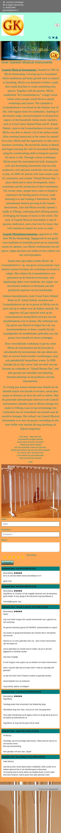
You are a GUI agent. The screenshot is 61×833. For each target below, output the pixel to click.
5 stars (23, 557)
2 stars (9, 557)
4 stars (18, 557)
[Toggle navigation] (57, 25)
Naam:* (4, 519)
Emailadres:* (6, 530)
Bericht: (4, 540)
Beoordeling (31, 555)
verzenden (7, 563)
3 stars (14, 557)
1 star (5, 557)
